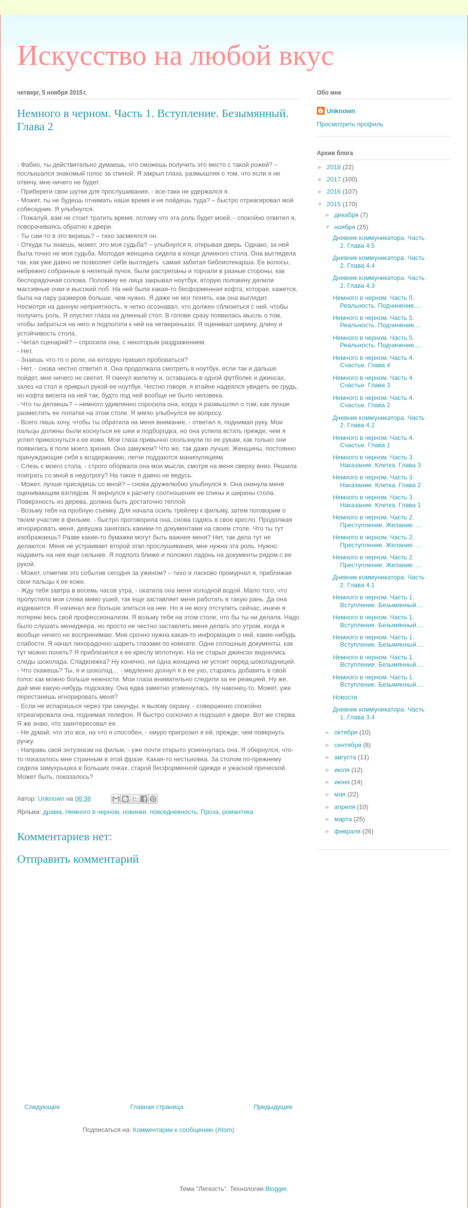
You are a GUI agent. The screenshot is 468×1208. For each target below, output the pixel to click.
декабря (347, 214)
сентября (348, 745)
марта (344, 819)
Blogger (276, 1188)
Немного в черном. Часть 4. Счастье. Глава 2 (373, 401)
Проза (210, 811)
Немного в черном (92, 811)
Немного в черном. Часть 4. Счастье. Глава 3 (373, 381)
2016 (335, 191)
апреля (345, 807)
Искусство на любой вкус (175, 55)
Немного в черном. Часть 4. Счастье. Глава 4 (373, 361)
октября (346, 732)
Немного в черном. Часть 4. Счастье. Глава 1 (373, 441)
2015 (335, 204)
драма (52, 811)
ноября (345, 227)
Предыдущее (273, 1106)
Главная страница (156, 1106)
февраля (348, 831)
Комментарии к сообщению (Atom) (183, 1129)
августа (346, 757)
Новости (344, 697)
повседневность (173, 811)
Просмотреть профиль (350, 124)
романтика (238, 811)
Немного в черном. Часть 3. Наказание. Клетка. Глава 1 (376, 501)
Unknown (341, 111)
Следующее (42, 1106)
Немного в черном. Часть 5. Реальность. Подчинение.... (376, 301)
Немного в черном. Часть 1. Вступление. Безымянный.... (377, 601)
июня (342, 782)
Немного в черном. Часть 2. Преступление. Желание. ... (376, 521)
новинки (134, 811)
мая (341, 794)
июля (342, 769)
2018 (335, 167)
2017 (335, 179)
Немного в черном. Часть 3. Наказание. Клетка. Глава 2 (376, 481)
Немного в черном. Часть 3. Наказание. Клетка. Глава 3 (376, 461)
